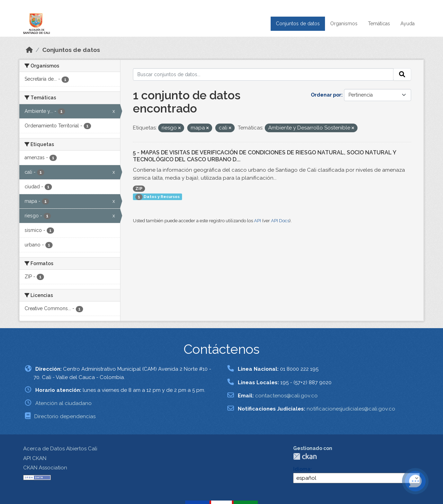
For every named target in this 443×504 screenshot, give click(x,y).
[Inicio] (29, 49)
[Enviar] (402, 74)
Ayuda (407, 23)
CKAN (305, 456)
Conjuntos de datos (298, 23)
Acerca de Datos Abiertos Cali (60, 449)
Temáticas (379, 23)
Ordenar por (326, 95)
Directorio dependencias (65, 416)
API (257, 220)
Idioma (301, 469)
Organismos (344, 23)
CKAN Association (45, 468)
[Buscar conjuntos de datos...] (263, 74)
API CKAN (34, 458)
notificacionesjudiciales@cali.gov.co (351, 409)
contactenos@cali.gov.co (286, 396)
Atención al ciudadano (63, 403)
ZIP (139, 188)
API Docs (280, 220)
